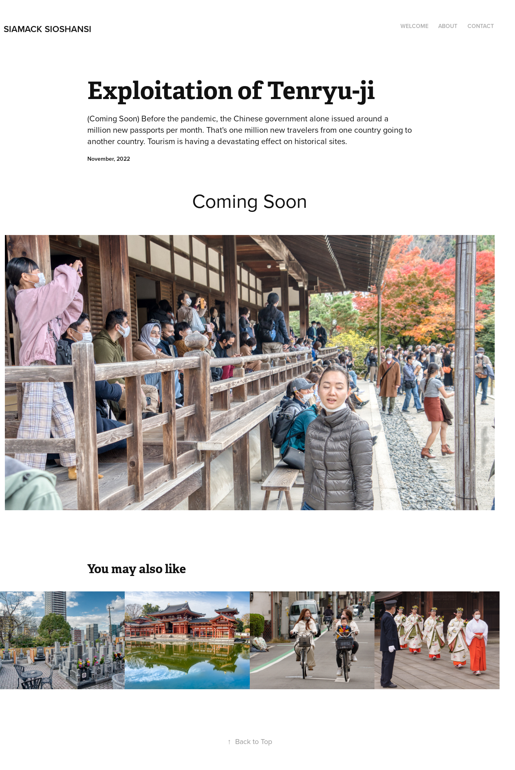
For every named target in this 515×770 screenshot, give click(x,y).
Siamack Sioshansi (47, 28)
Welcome (414, 26)
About (447, 26)
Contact (480, 26)
